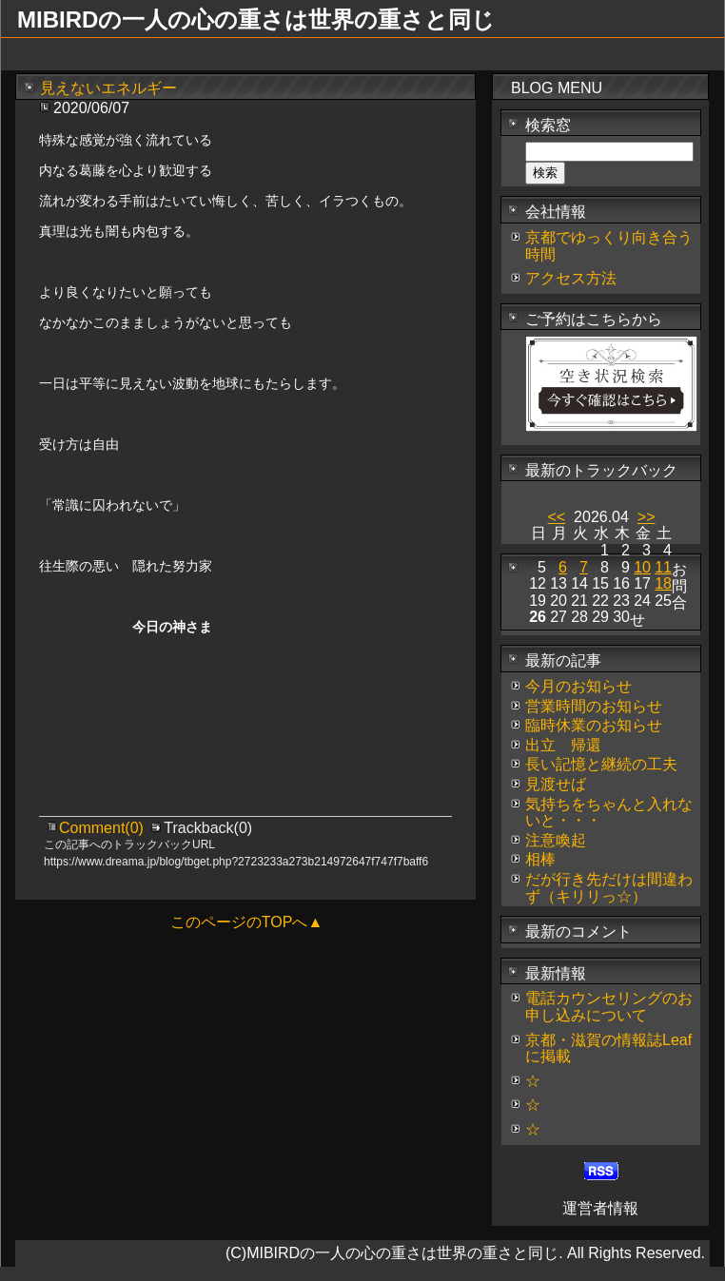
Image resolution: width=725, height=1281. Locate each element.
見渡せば (555, 784)
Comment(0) (103, 828)
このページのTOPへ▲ (246, 922)
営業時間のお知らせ (593, 706)
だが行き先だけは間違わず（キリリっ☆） (609, 887)
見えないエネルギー (108, 88)
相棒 (540, 859)
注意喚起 (555, 840)
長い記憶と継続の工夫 (601, 764)
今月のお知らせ (578, 686)
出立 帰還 (563, 745)
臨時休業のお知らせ (593, 725)
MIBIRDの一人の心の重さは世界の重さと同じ (256, 19)
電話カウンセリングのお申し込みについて (609, 1006)
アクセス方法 (571, 278)
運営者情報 (600, 1208)
